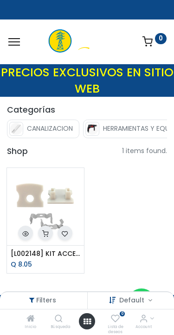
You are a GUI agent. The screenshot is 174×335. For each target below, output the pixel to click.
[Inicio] (30, 319)
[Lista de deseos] (115, 319)
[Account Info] (143, 319)
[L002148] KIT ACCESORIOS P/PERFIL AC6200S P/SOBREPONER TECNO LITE (45, 253)
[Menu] (14, 42)
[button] (25, 233)
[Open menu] (87, 321)
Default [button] (132, 300)
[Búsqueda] (58, 319)
